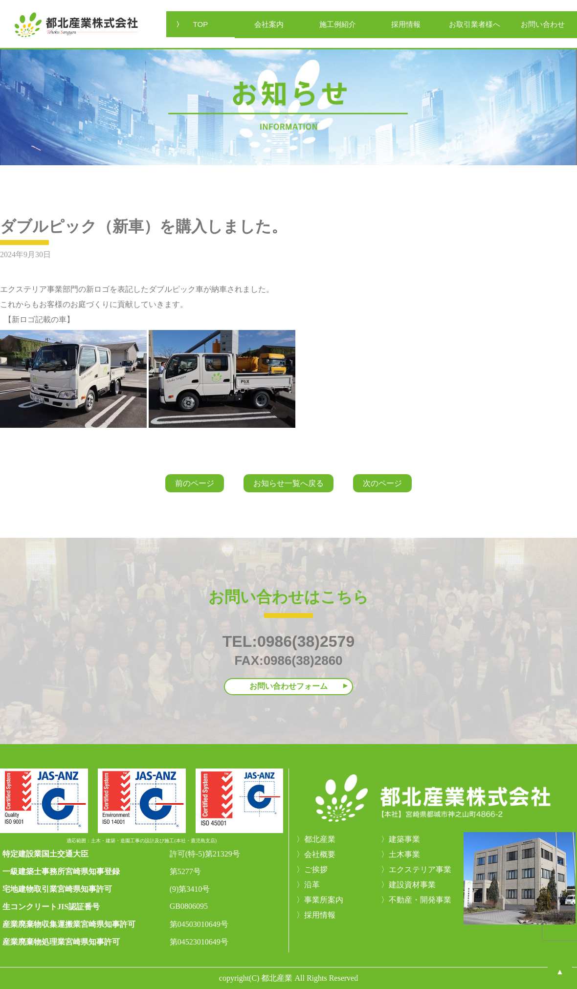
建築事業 (404, 839)
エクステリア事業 (420, 869)
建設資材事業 (412, 884)
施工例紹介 (337, 24)
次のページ (382, 483)
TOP (200, 24)
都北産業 (319, 839)
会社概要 (319, 854)
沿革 (312, 884)
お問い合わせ (543, 24)
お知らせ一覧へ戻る (288, 483)
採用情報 (406, 24)
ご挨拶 (316, 869)
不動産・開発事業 (420, 900)
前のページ (194, 483)
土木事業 (404, 854)
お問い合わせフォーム (288, 686)
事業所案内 (323, 900)
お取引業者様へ (474, 24)
